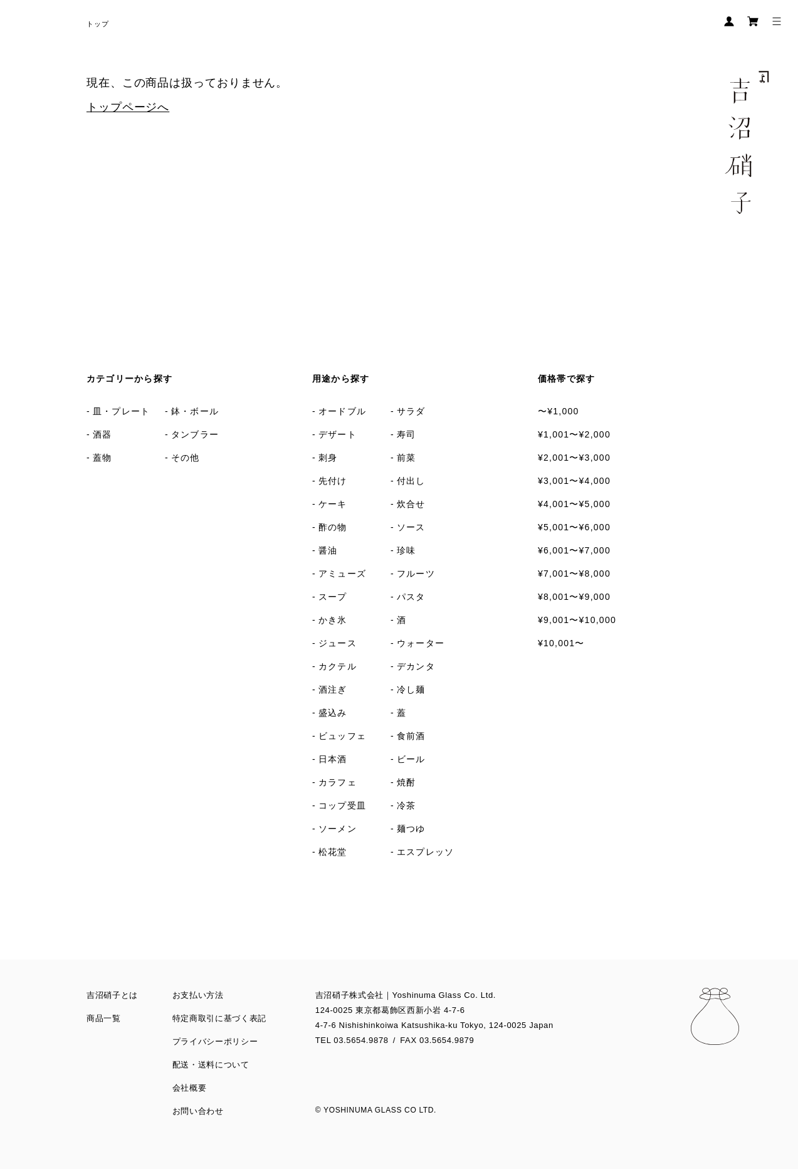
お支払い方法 (198, 995)
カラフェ (337, 782)
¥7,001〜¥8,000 (574, 574)
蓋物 (102, 458)
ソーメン (337, 829)
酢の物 (332, 527)
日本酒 (332, 759)
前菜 (406, 458)
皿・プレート (121, 411)
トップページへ (128, 107)
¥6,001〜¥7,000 (574, 550)
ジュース (337, 643)
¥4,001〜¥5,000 (574, 504)
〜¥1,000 (558, 411)
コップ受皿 (342, 805)
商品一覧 (104, 1018)
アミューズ (342, 574)
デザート (337, 434)
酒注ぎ (332, 689)
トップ (98, 24)
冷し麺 (411, 689)
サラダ (411, 411)
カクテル (337, 666)
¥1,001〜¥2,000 (574, 434)
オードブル (342, 411)
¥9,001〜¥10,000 (577, 620)
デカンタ (416, 666)
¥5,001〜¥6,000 (574, 527)
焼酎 (406, 782)
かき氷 (332, 620)
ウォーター (420, 643)
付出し (411, 481)
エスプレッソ (425, 852)
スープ (332, 597)
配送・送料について (210, 1064)
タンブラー (195, 434)
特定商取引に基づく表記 (219, 1018)
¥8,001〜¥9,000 (574, 597)
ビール (411, 759)
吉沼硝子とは (112, 995)
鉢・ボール (195, 411)
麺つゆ (411, 829)
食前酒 (411, 736)
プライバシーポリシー (215, 1041)
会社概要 (189, 1088)
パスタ (411, 597)
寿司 (406, 434)
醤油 (328, 550)
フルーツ (416, 574)
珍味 (406, 550)
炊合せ (411, 504)
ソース (411, 527)
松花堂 (332, 852)
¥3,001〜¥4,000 (574, 481)
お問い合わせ (198, 1111)
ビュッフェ (342, 736)
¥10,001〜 (561, 643)
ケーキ (332, 504)
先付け (332, 481)
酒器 (102, 434)
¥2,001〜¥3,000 (574, 458)
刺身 (328, 458)
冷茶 (406, 805)
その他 (185, 458)
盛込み (332, 713)
